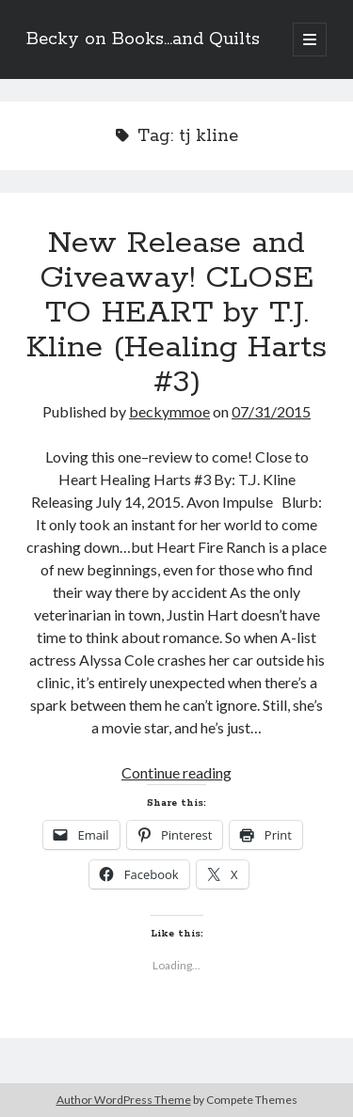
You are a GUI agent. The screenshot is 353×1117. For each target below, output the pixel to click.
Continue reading (176, 772)
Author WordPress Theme (123, 1100)
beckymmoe (169, 411)
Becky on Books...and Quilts (143, 39)
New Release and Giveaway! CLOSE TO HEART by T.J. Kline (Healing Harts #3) (176, 313)
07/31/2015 (271, 411)
